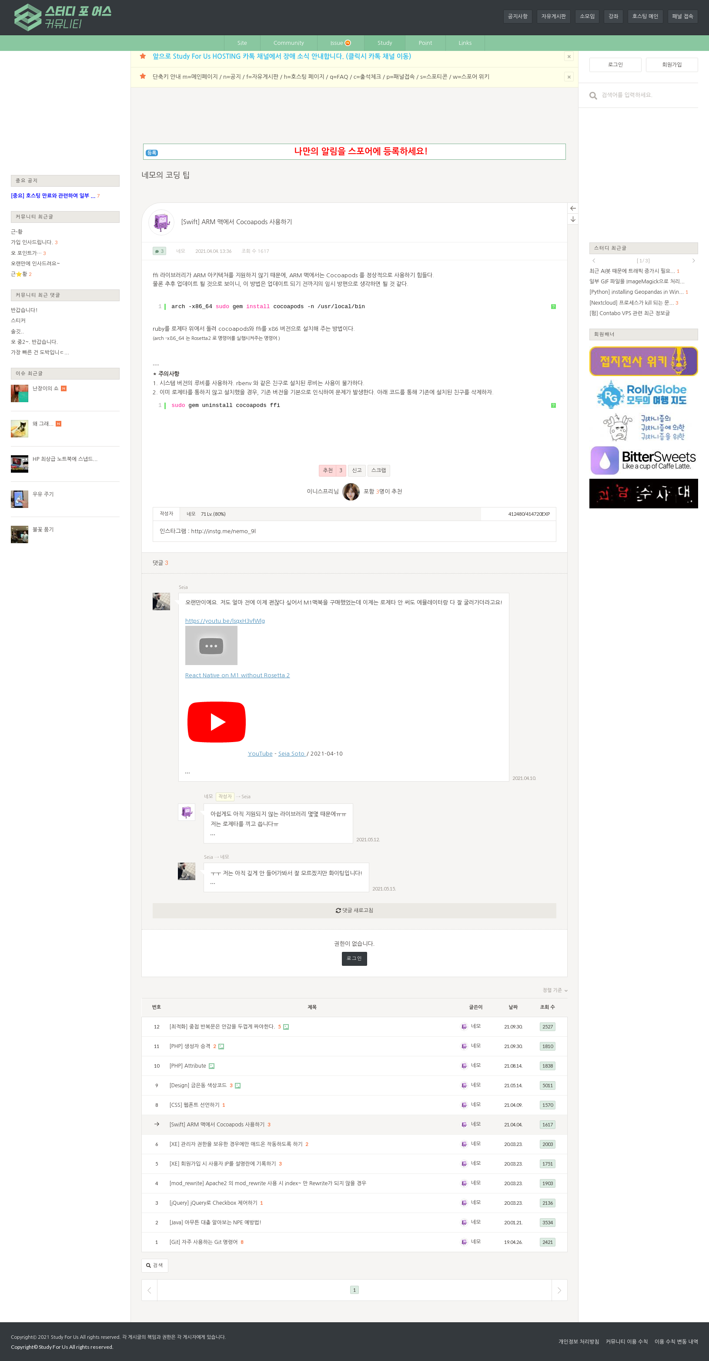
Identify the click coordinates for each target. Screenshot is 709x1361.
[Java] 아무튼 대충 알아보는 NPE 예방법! (215, 1222)
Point (425, 43)
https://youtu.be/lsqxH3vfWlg (225, 621)
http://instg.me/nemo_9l (223, 531)
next (693, 260)
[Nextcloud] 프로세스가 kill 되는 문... (631, 303)
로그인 (354, 958)
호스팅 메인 (645, 16)
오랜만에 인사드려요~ (35, 263)
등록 (152, 153)
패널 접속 (682, 16)
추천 (332, 470)
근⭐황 (19, 274)
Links (465, 43)
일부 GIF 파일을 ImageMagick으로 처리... (637, 281)
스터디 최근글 (610, 248)
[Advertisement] (65, 112)
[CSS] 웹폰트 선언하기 (195, 1105)
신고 (357, 470)
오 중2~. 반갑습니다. (34, 342)
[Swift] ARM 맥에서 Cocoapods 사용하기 (236, 222)
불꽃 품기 (43, 529)
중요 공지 (27, 180)
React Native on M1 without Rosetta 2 (237, 675)
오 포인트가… (26, 253)
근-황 (17, 232)
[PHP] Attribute (188, 1066)
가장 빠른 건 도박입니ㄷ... (40, 352)
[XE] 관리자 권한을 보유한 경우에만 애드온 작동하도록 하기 (236, 1144)
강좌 (614, 16)
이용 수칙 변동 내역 (676, 1341)
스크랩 (378, 470)
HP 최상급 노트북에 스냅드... (65, 459)
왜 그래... (43, 424)
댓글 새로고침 (354, 911)
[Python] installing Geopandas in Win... (636, 292)
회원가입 (672, 64)
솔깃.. (17, 331)
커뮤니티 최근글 (35, 216)
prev (593, 260)
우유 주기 (43, 494)
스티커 (18, 320)
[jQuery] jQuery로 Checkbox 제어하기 (214, 1203)
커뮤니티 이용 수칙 (627, 1341)
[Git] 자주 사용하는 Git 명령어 (204, 1242)
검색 (155, 1266)
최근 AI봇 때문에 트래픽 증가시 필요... (632, 271)
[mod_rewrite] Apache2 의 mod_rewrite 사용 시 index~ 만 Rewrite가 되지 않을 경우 (267, 1183)
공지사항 (518, 16)
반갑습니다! (24, 310)
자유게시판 (554, 16)
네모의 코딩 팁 (165, 175)
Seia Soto (292, 753)
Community (289, 43)
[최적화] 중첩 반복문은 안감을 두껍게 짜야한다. (223, 1026)
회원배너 (604, 334)
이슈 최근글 (29, 373)
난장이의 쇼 (46, 388)
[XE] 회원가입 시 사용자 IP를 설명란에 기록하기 (223, 1163)
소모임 (587, 16)
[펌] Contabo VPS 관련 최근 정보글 (629, 313)
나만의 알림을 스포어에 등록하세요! (361, 151)
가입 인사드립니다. (32, 242)
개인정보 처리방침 (579, 1341)
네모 (180, 251)
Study (385, 43)
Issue (341, 43)
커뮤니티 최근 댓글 (38, 295)
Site (242, 43)
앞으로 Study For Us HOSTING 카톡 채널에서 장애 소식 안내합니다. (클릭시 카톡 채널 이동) (282, 56)
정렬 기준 (555, 990)
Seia (183, 587)
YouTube (260, 753)
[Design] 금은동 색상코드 (198, 1085)
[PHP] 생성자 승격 (190, 1046)
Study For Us (64, 1337)
